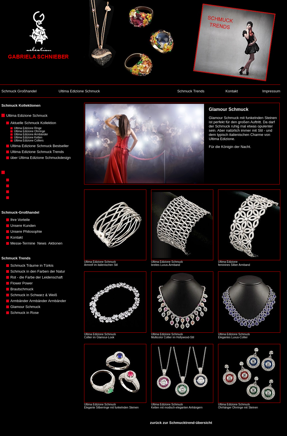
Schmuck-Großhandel (20, 212)
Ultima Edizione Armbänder (31, 134)
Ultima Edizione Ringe (27, 128)
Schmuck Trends (190, 91)
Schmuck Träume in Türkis (32, 265)
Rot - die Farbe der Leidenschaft (36, 277)
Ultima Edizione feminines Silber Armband (235, 263)
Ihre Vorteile (20, 220)
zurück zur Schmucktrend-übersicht (181, 423)
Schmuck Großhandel (19, 91)
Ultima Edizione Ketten (28, 137)
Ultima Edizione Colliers (29, 140)
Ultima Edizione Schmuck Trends (37, 152)
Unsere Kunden (23, 225)
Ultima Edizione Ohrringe (29, 131)
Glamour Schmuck (25, 307)
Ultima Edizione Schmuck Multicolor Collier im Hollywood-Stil (173, 336)
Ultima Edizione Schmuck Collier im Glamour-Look (100, 336)
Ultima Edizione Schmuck (79, 91)
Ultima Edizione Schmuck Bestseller (39, 146)
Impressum (271, 91)
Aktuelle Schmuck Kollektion (33, 123)
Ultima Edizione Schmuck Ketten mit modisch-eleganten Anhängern (176, 406)
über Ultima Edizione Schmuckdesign (40, 158)
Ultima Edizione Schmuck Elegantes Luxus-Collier (234, 336)
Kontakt (232, 91)
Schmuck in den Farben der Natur (37, 271)
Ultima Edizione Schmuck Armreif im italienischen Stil (101, 263)
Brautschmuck (21, 289)
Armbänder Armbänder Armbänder (38, 301)
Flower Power (21, 283)
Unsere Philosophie (26, 231)
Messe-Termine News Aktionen (36, 243)
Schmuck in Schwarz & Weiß (33, 295)
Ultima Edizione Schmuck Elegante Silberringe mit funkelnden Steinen (111, 406)
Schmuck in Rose (24, 313)
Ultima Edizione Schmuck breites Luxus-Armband (167, 263)
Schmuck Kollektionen (20, 105)
